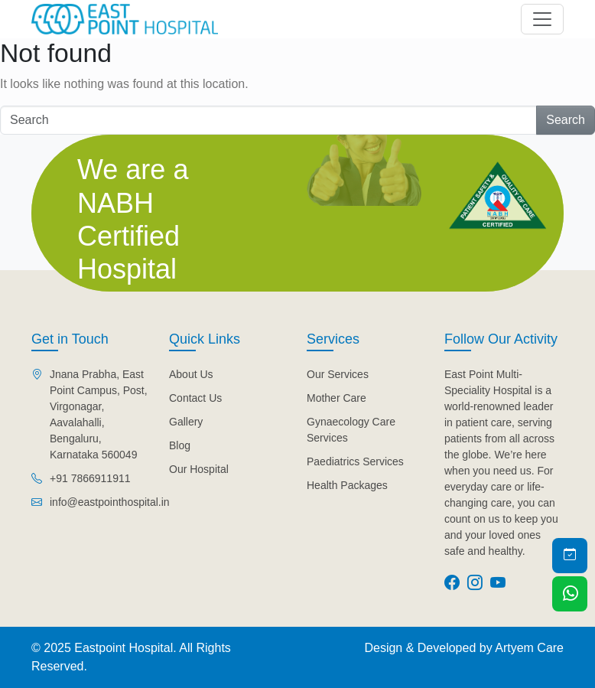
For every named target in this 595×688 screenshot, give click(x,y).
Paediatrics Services (355, 461)
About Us (191, 374)
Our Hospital (199, 469)
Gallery (186, 422)
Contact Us (195, 398)
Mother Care (336, 398)
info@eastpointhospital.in (110, 502)
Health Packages (347, 485)
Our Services (338, 374)
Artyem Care (529, 647)
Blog (179, 445)
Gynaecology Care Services (351, 430)
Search (565, 119)
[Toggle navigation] (542, 19)
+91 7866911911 (90, 478)
